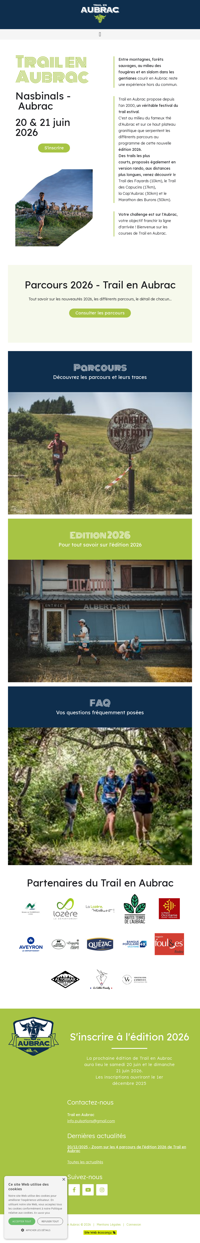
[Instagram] (102, 1189)
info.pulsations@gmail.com (91, 1121)
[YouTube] (88, 1189)
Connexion (133, 1224)
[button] (100, 34)
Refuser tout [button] (50, 1221)
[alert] (35, 1207)
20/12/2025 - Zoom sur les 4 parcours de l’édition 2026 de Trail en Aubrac (126, 1149)
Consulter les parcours (100, 312)
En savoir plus (42, 1212)
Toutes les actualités (85, 1162)
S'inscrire (54, 147)
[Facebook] (74, 1189)
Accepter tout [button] (21, 1221)
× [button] (63, 1179)
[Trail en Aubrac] (100, 25)
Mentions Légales (109, 1224)
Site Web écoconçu (98, 1232)
